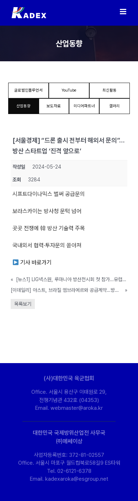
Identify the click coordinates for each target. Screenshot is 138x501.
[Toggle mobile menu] (123, 11)
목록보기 (22, 304)
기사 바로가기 (32, 262)
